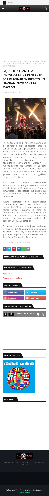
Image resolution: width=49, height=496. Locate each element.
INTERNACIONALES (15, 242)
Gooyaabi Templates (24, 492)
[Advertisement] (24, 36)
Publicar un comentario (12, 278)
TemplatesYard (25, 490)
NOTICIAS (11, 61)
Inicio (5, 61)
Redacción (8, 92)
